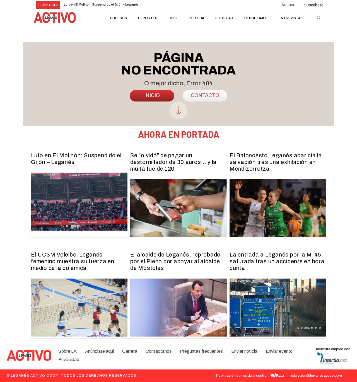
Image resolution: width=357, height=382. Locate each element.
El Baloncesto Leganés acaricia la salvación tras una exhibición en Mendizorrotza (276, 162)
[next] (186, 4)
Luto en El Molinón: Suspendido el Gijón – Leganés (101, 4)
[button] (318, 17)
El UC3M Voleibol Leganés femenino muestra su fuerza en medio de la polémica (72, 261)
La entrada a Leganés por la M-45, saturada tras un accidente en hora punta (277, 261)
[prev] (177, 4)
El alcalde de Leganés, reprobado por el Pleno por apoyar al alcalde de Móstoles (175, 261)
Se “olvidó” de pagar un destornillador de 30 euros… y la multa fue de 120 (173, 162)
